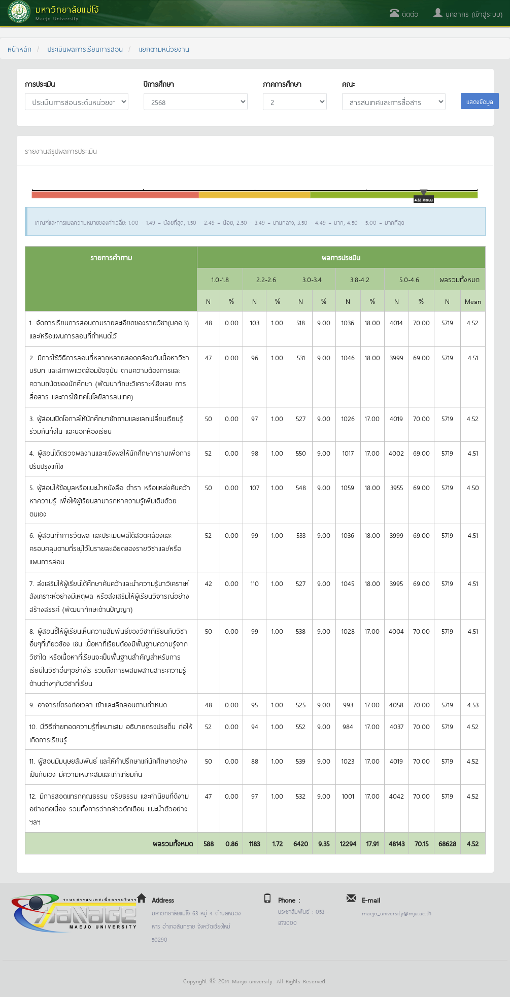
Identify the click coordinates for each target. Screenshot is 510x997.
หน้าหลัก (19, 48)
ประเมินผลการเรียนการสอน (85, 48)
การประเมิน (40, 83)
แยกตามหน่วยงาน (164, 48)
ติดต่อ (404, 13)
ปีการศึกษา (159, 83)
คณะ (348, 83)
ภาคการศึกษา (282, 83)
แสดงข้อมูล (479, 101)
